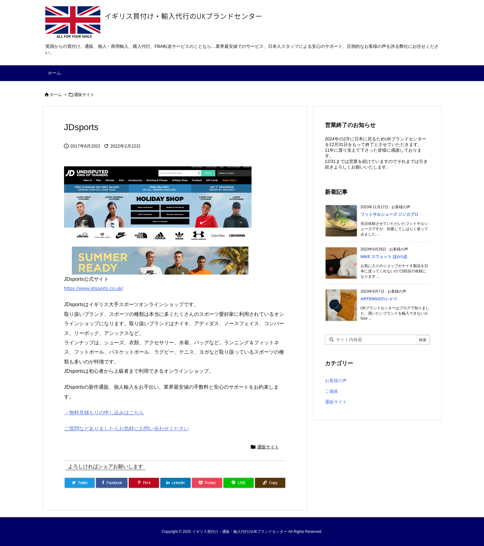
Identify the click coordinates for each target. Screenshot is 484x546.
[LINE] (238, 483)
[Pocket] (207, 483)
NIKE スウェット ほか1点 (384, 256)
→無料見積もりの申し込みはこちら (104, 412)
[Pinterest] (144, 483)
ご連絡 (331, 391)
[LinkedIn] (175, 483)
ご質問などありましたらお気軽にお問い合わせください (126, 428)
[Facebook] (111, 483)
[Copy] (270, 483)
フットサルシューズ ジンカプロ (390, 214)
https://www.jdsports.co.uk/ (93, 288)
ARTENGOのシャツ (379, 298)
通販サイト (84, 94)
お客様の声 (336, 380)
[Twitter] (80, 483)
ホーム (56, 94)
